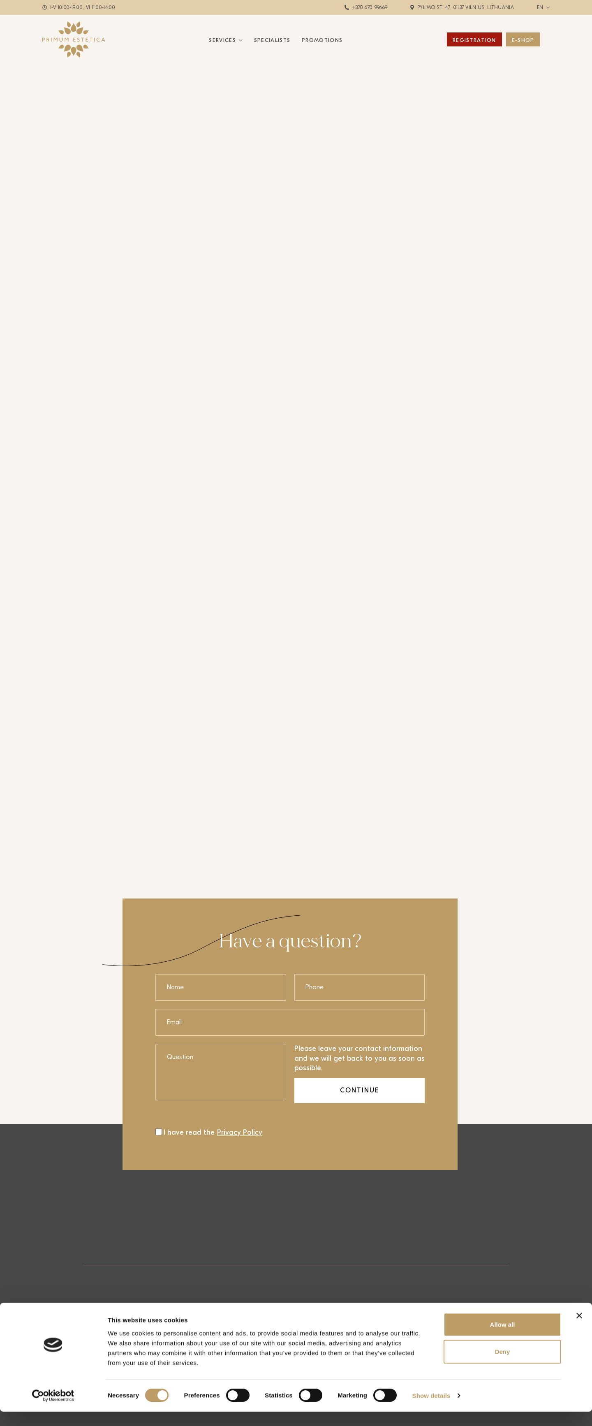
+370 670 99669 (369, 7)
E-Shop (523, 40)
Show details (431, 1409)
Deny (502, 1365)
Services (222, 40)
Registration (474, 40)
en (540, 7)
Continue (359, 1090)
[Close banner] (579, 1330)
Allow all (502, 1338)
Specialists (272, 40)
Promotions (322, 40)
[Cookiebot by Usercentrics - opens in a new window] (53, 1410)
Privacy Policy (239, 1132)
